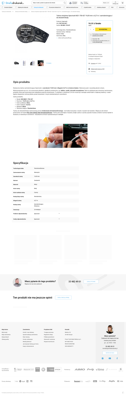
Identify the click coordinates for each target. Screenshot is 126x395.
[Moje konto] (115, 3)
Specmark (64, 21)
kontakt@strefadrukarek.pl (110, 348)
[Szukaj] (64, 2)
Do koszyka (103, 29)
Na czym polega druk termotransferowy (39, 112)
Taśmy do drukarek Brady (21, 11)
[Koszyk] (122, 3)
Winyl (62, 33)
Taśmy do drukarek (6, 11)
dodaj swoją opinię (63, 297)
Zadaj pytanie (91, 281)
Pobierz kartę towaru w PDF (97, 69)
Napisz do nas (110, 353)
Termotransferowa (71, 30)
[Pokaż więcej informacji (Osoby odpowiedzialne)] (59, 219)
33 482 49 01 (110, 346)
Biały (64, 35)
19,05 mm (68, 31)
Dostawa (93, 63)
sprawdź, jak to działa (97, 35)
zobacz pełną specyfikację (64, 38)
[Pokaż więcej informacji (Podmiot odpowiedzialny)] (59, 213)
